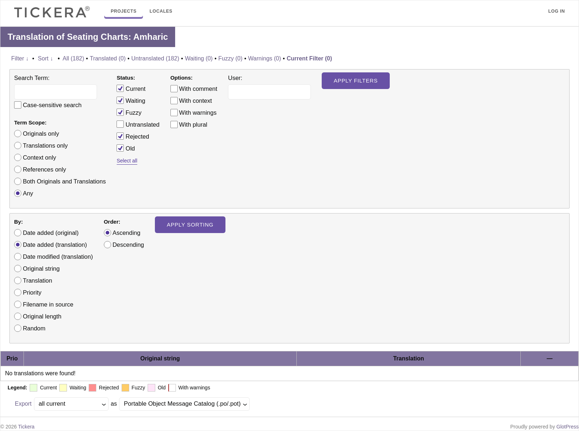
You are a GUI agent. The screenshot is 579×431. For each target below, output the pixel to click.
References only (44, 169)
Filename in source (48, 304)
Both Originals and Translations (64, 181)
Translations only (45, 145)
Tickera (26, 427)
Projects (123, 11)
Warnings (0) (264, 58)
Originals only (41, 133)
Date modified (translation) (58, 256)
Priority (32, 292)
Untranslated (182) (155, 58)
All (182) (73, 58)
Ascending (126, 232)
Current (131, 88)
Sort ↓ (45, 58)
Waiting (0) (199, 58)
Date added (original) (51, 232)
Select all (127, 161)
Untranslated (138, 124)
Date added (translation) (55, 244)
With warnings (198, 112)
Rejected (133, 136)
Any (28, 193)
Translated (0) (108, 58)
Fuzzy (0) (230, 58)
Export (23, 404)
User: (235, 78)
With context (195, 100)
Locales (160, 11)
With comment (198, 88)
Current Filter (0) (309, 58)
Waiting (131, 100)
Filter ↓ (20, 58)
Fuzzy (129, 112)
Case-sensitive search (52, 105)
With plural (193, 124)
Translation (37, 280)
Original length (42, 316)
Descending (128, 244)
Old (126, 148)
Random (34, 328)
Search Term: (32, 78)
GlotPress (568, 427)
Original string (41, 268)
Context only (39, 157)
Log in (556, 11)
